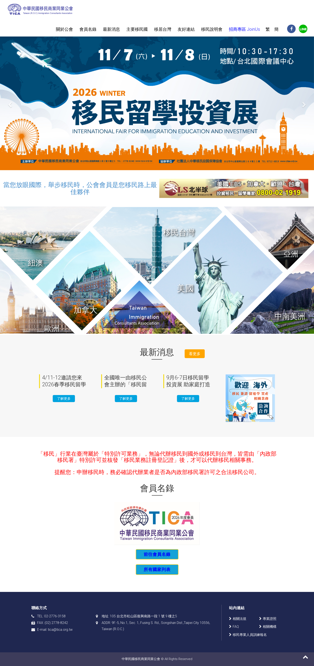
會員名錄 (87, 29)
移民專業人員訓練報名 (250, 635)
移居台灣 (162, 29)
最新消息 (111, 29)
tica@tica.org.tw (60, 630)
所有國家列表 (157, 569)
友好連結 (186, 29)
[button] (23, 103)
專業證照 (269, 619)
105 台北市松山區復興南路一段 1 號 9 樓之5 (143, 616)
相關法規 (239, 619)
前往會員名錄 (157, 554)
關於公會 (64, 29)
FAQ (236, 627)
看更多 (194, 353)
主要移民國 (137, 29)
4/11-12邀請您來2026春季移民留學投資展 (64, 385)
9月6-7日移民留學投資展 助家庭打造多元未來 (188, 385)
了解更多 (64, 399)
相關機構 (269, 627)
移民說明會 (211, 29)
